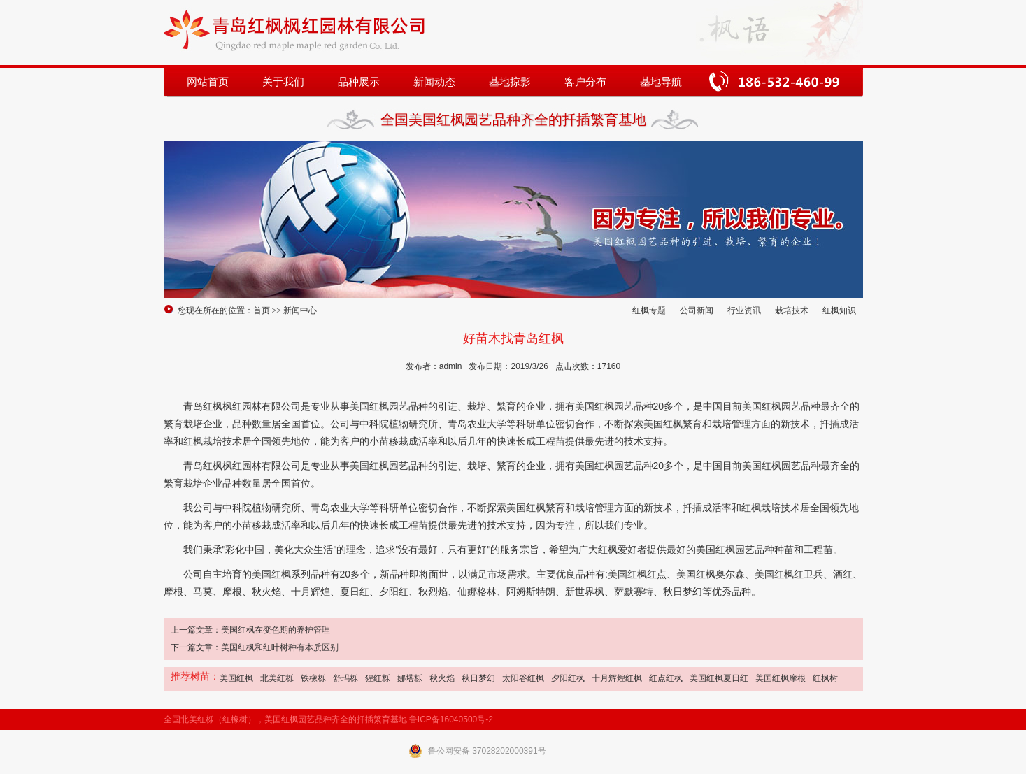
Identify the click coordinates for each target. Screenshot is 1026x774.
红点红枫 (666, 678)
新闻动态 (434, 81)
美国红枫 (236, 678)
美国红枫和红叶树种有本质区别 (280, 647)
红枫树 (825, 678)
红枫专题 (649, 310)
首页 (261, 310)
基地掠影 (510, 81)
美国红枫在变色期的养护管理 (275, 630)
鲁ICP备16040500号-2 (451, 719)
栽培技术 (791, 310)
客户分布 (585, 81)
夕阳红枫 (568, 678)
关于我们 (283, 81)
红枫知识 (839, 310)
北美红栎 (277, 678)
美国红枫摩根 (780, 678)
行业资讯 (744, 310)
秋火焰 (442, 678)
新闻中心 (300, 310)
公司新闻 (696, 310)
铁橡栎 (313, 678)
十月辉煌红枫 (617, 678)
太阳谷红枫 (523, 678)
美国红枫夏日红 (719, 678)
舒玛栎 (345, 678)
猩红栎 (377, 678)
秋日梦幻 (478, 678)
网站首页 (208, 81)
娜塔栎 (409, 678)
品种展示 (359, 81)
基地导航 (661, 81)
